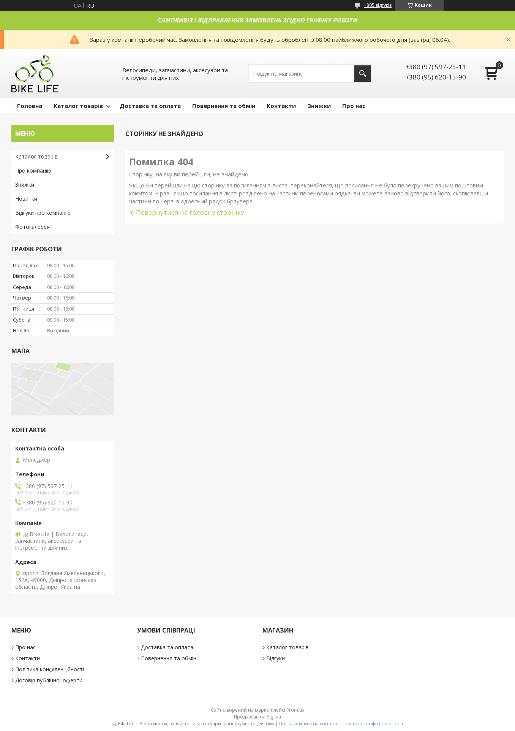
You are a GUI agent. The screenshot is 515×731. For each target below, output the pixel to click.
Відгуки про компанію (43, 212)
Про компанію (33, 170)
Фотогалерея (32, 226)
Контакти (281, 105)
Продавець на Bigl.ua (257, 717)
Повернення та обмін (223, 105)
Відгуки (275, 658)
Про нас (353, 105)
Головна (29, 105)
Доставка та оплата (150, 105)
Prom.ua (295, 710)
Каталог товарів (78, 105)
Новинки (26, 198)
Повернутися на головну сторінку (190, 212)
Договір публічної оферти (48, 680)
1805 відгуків (378, 5)
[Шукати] (362, 73)
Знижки (319, 105)
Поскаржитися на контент (308, 723)
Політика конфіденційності (49, 669)
